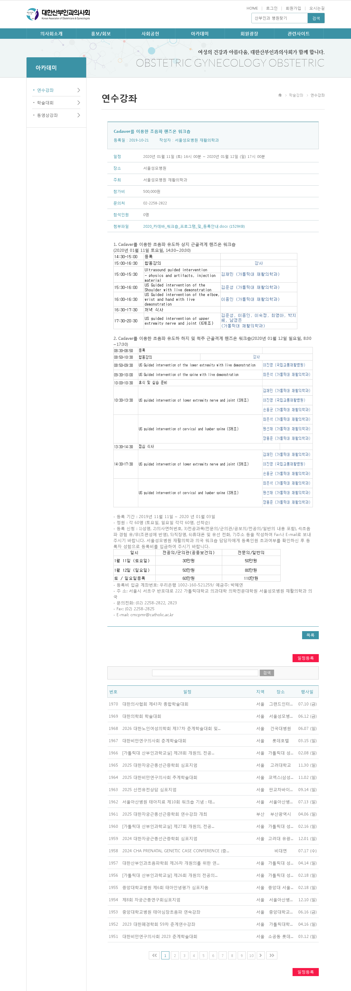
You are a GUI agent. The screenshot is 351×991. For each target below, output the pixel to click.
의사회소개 (51, 33)
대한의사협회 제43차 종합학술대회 (155, 703)
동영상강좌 (47, 115)
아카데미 (200, 33)
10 (251, 955)
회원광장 (249, 33)
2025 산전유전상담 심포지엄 (149, 789)
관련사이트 (298, 33)
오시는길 (317, 7)
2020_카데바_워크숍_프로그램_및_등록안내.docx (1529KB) (194, 226)
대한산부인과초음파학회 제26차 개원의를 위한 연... (170, 862)
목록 (310, 634)
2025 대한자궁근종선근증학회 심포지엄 (159, 764)
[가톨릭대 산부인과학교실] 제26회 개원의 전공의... (169, 875)
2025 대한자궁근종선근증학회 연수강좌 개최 (164, 813)
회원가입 (293, 7)
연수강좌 (45, 90)
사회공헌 (150, 33)
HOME (252, 7)
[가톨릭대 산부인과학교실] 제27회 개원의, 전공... (168, 826)
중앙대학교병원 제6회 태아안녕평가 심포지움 (165, 887)
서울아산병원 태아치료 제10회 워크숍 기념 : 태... (168, 801)
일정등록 (305, 657)
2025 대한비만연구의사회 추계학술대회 (159, 777)
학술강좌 (296, 95)
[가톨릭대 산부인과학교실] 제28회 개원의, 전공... (168, 752)
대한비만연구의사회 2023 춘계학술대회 (159, 936)
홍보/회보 (101, 33)
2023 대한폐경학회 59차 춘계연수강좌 (158, 924)
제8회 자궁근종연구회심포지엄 (151, 899)
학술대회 (45, 102)
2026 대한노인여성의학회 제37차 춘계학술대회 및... (171, 728)
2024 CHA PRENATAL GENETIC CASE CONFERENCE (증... (175, 850)
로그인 (272, 7)
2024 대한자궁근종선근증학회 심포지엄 (159, 838)
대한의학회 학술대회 (141, 716)
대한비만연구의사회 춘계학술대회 (154, 740)
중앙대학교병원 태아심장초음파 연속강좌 (161, 911)
